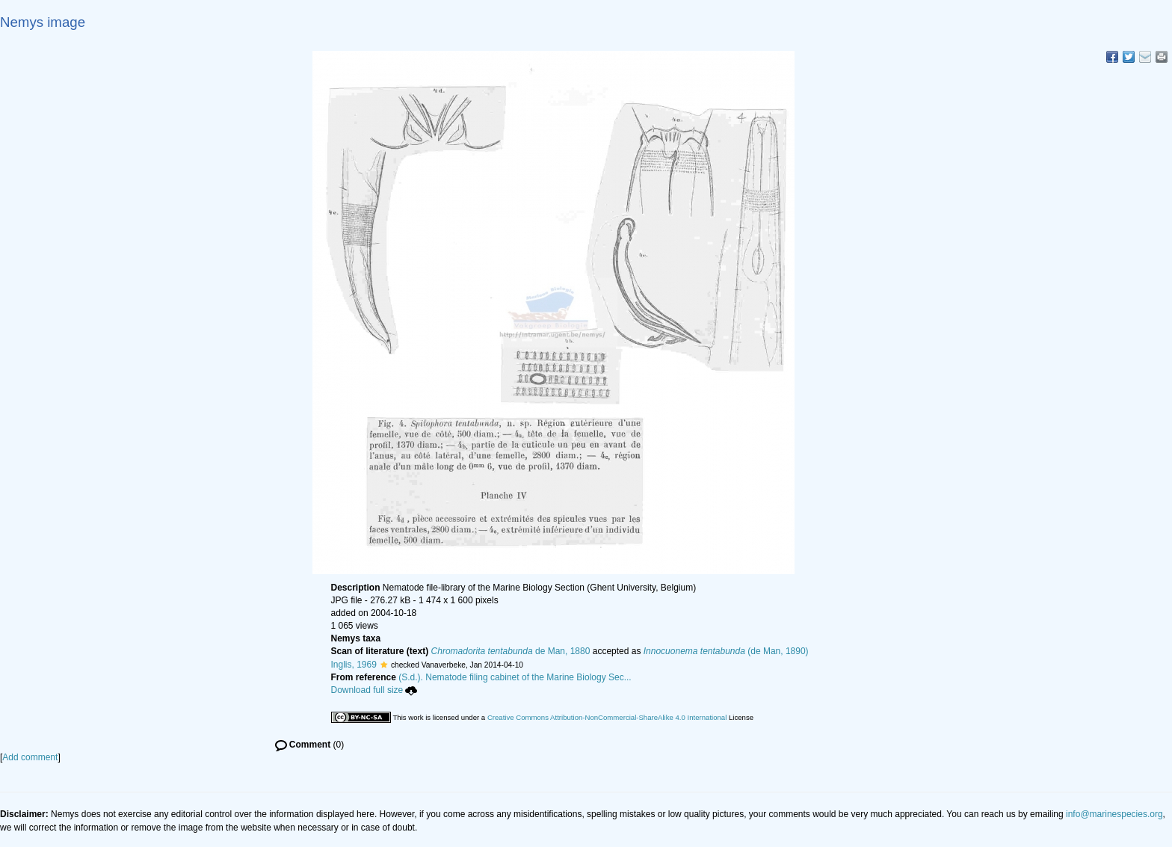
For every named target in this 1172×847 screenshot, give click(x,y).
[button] (384, 664)
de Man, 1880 (510, 651)
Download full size (374, 690)
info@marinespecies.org (1114, 814)
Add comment (30, 757)
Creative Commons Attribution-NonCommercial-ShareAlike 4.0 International (607, 717)
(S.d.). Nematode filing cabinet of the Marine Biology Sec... (515, 677)
